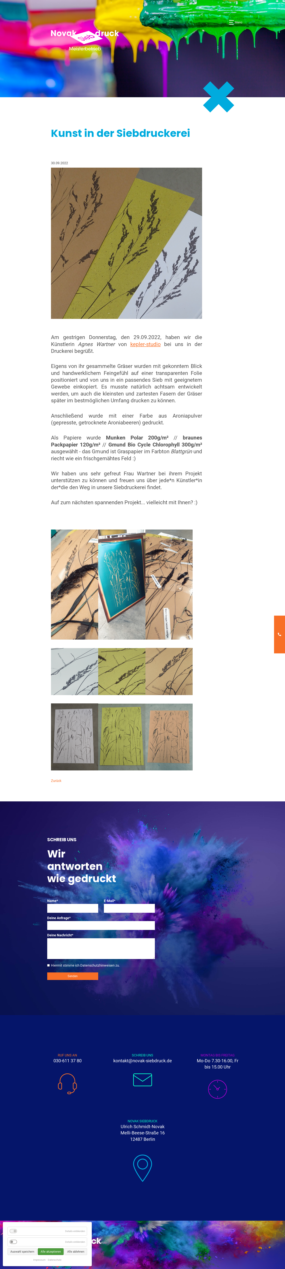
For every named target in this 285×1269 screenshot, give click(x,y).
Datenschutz (54, 1259)
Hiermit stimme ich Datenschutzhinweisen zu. (85, 965)
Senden (73, 976)
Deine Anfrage (59, 918)
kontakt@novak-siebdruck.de (142, 1060)
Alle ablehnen (75, 1251)
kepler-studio (145, 344)
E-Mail (112, 901)
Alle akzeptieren (51, 1251)
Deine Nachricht (60, 935)
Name (55, 901)
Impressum (39, 1259)
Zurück (56, 781)
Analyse (24, 1242)
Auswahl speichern (22, 1251)
